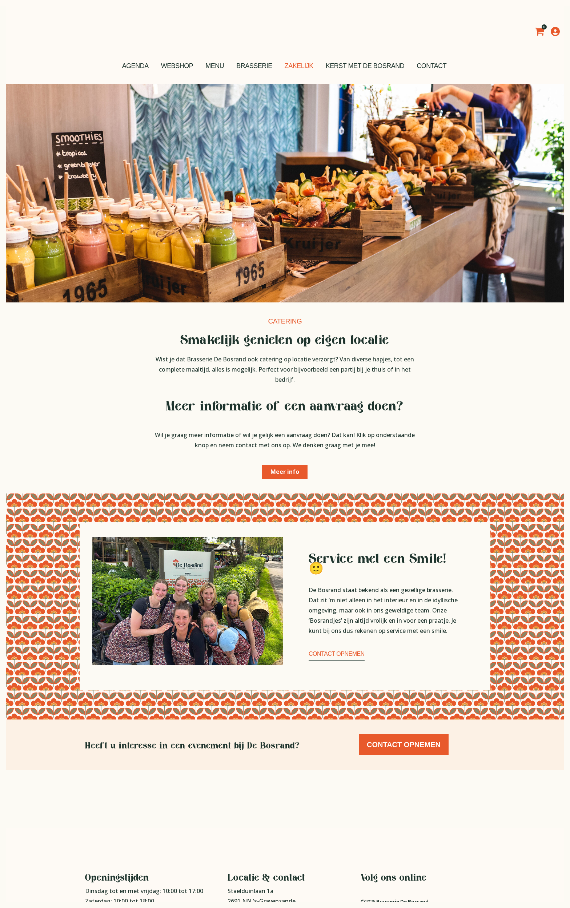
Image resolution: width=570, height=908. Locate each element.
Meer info (284, 472)
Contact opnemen (337, 654)
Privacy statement (381, 853)
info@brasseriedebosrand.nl (276, 873)
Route (236, 853)
